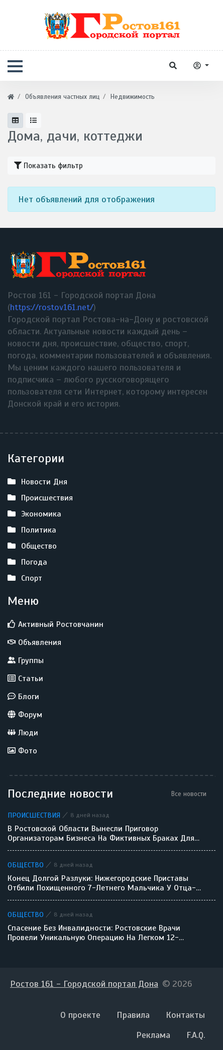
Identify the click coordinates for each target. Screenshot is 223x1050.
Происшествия (34, 815)
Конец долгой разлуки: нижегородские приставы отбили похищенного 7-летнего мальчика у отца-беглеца (102, 883)
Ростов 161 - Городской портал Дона (84, 983)
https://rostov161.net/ (51, 307)
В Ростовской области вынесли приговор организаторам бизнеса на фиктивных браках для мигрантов (101, 833)
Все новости (188, 794)
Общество (26, 864)
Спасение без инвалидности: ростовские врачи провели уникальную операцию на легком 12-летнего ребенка (94, 933)
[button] (15, 66)
